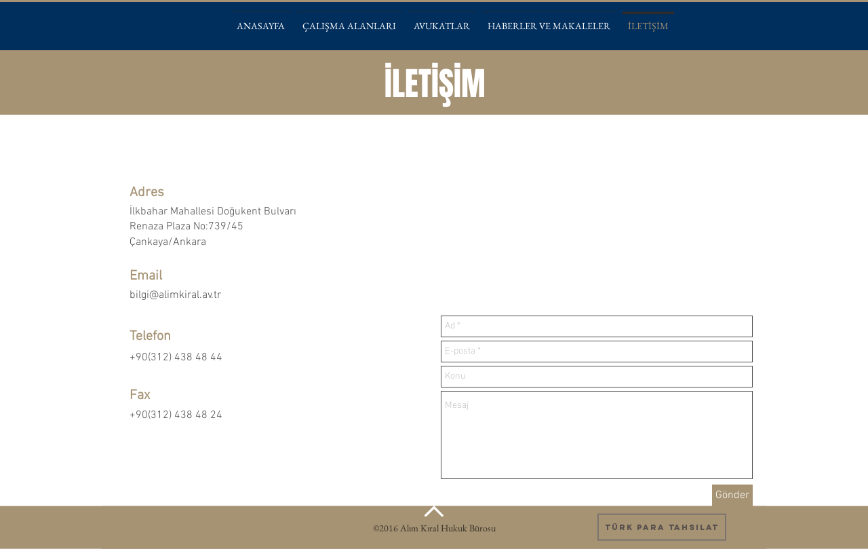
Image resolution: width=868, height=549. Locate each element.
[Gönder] (732, 495)
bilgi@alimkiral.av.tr (175, 295)
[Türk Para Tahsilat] (661, 527)
